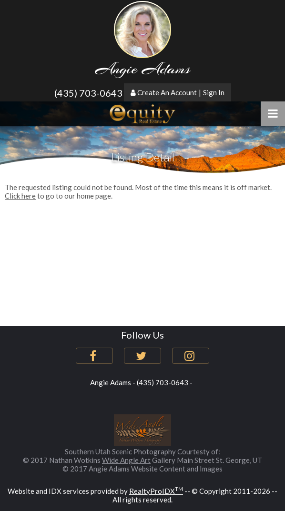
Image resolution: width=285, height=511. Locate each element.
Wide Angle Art (126, 460)
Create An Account (167, 92)
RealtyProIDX (156, 491)
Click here (20, 195)
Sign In (213, 92)
